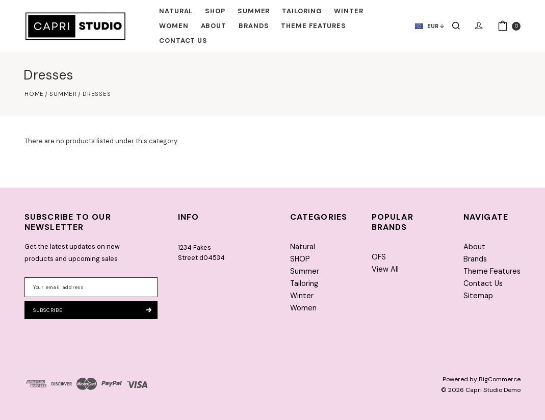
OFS (379, 256)
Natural (176, 11)
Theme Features (313, 25)
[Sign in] (479, 26)
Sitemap (478, 295)
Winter (348, 11)
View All (385, 269)
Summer (254, 11)
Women (174, 25)
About (214, 25)
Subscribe (92, 310)
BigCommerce (500, 379)
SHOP (215, 11)
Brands (254, 25)
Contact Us (183, 40)
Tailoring (302, 11)
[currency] (425, 26)
